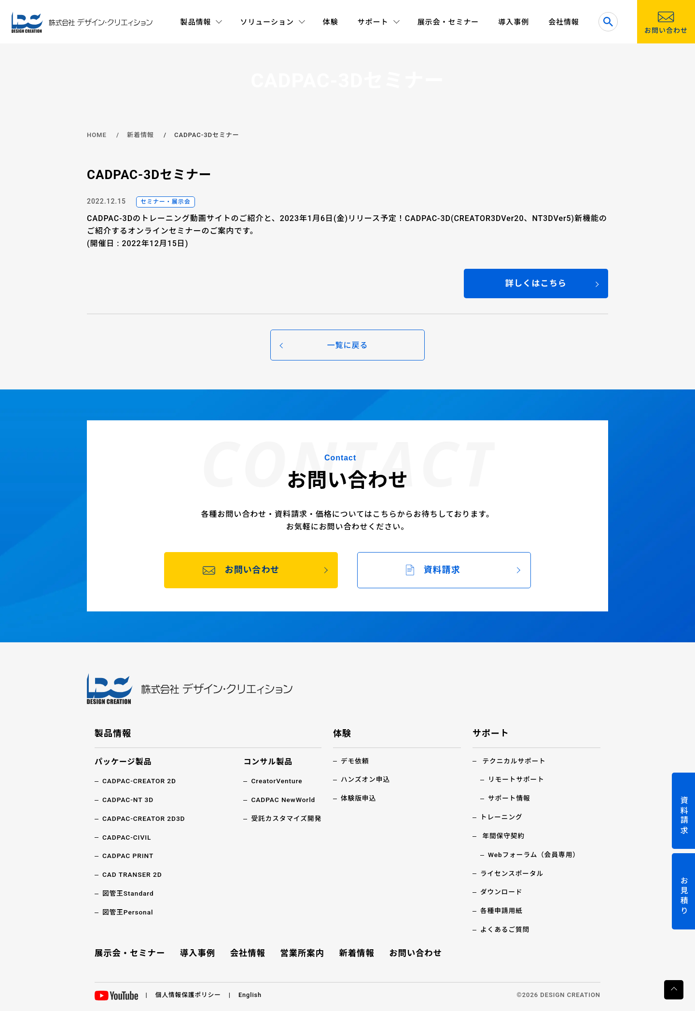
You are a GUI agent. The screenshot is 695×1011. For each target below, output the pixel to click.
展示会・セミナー (448, 22)
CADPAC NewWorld (282, 800)
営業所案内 (302, 952)
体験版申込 (359, 799)
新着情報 (140, 134)
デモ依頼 (355, 762)
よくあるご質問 (505, 929)
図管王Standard (128, 893)
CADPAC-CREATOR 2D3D (144, 819)
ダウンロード (502, 892)
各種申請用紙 (502, 910)
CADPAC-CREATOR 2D (140, 782)
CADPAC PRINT (128, 856)
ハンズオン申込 (366, 781)
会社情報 (563, 22)
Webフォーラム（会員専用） (535, 855)
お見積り (683, 896)
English (252, 993)
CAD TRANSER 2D (133, 875)
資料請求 (683, 816)
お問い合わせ (414, 952)
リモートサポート (517, 781)
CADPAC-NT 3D (128, 800)
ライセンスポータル (512, 873)
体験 (330, 22)
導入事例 (513, 22)
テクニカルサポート (514, 762)
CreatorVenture (276, 782)
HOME (97, 134)
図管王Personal (128, 912)
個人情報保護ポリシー (189, 993)
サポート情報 (509, 799)
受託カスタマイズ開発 (285, 819)
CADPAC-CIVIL (127, 838)
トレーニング (502, 817)
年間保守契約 (504, 836)
